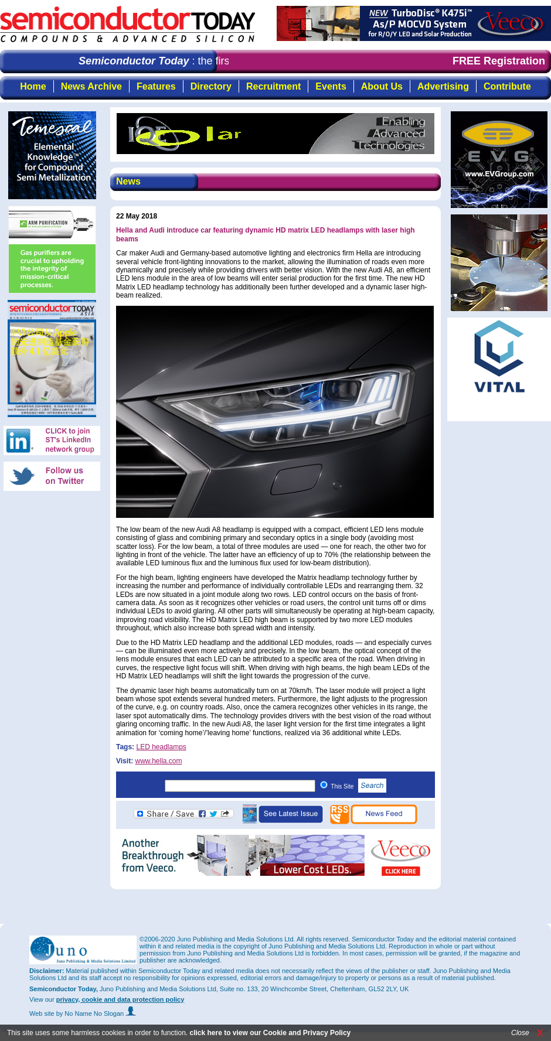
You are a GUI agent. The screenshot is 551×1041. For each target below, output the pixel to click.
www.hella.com (158, 761)
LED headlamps (161, 747)
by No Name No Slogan (96, 1013)
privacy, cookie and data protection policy (120, 999)
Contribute (507, 86)
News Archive (91, 86)
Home (33, 86)
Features (156, 86)
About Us (382, 86)
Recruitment (273, 86)
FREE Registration (499, 61)
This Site (358, 786)
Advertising (443, 86)
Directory (211, 86)
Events (330, 86)
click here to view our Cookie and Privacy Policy (270, 1033)
